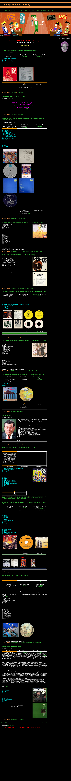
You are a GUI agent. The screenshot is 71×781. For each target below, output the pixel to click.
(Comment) (13, 114)
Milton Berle (38, 497)
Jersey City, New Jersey (39, 377)
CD (21, 10)
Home (2, 10)
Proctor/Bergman (29, 642)
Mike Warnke (14, 719)
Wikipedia (39, 56)
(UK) (12, 251)
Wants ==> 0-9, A (12, 10)
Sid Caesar (9, 498)
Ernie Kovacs (32, 496)
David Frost (16, 288)
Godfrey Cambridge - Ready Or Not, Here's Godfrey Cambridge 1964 (24, 291)
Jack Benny (23, 497)
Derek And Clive (17, 251)
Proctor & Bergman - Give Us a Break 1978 (15, 575)
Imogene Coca (16, 497)
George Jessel (8, 497)
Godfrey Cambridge (15, 337)
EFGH (25, 10)
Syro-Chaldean (44, 660)
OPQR (37, 10)
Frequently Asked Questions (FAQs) (13, 96)
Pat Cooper (13, 92)
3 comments (22, 218)
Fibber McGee (39, 496)
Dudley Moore (25, 251)
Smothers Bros (14, 571)
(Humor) (12, 444)
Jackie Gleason (30, 497)
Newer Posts (3, 722)
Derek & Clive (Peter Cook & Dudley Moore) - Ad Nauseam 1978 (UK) (24, 222)
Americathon (19, 594)
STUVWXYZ (43, 10)
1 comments (21, 92)
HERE (27, 109)
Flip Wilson (13, 411)
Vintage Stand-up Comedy (17, 4)
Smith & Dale (15, 498)
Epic (38, 331)
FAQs (6, 10)
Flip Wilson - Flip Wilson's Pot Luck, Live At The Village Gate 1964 (23, 374)
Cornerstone (43, 655)
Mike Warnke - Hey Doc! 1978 (11, 646)
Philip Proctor (21, 642)
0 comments (21, 114)
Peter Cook (32, 251)
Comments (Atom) (11, 725)
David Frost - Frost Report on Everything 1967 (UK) (18, 254)
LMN (33, 10)
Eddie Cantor (25, 496)
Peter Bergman (14, 642)
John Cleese (23, 288)
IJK (29, 10)
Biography (24, 127)
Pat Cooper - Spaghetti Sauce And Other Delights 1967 (19, 50)
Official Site (24, 56)
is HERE (30, 87)
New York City (36, 294)
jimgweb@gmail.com (66, 38)
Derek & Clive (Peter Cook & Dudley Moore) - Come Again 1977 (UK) (24, 340)
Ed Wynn (19, 496)
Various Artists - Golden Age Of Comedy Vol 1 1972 (18, 447)
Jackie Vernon (6, 415)
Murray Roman (14, 218)
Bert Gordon (13, 496)
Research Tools (51, 10)
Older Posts (44, 722)
